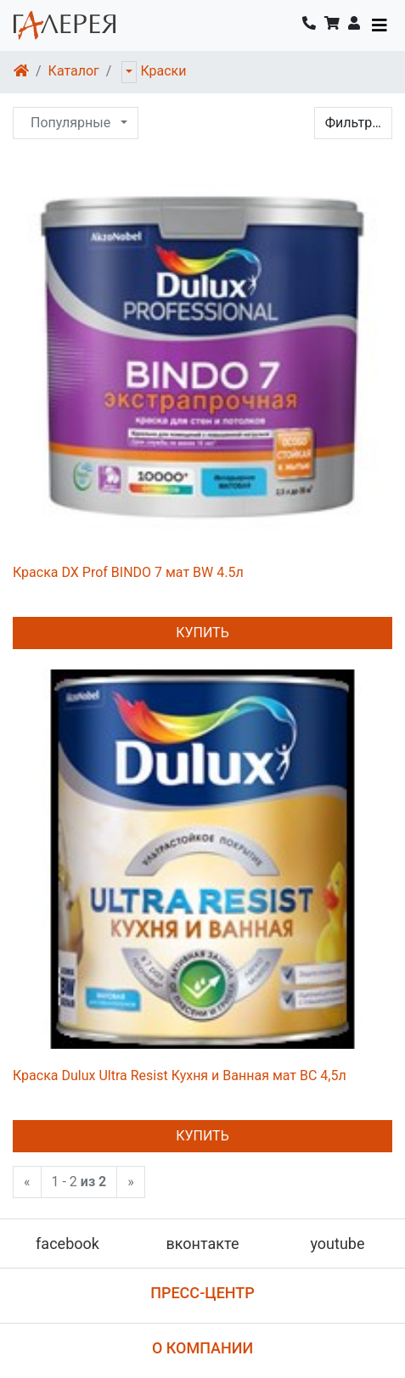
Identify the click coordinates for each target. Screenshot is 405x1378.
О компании (202, 1348)
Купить (202, 633)
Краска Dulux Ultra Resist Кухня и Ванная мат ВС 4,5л (179, 1075)
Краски (163, 71)
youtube (337, 1243)
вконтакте (202, 1243)
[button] (354, 25)
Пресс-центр (202, 1293)
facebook (67, 1243)
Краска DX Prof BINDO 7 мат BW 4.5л (128, 572)
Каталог (73, 71)
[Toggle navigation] (379, 25)
